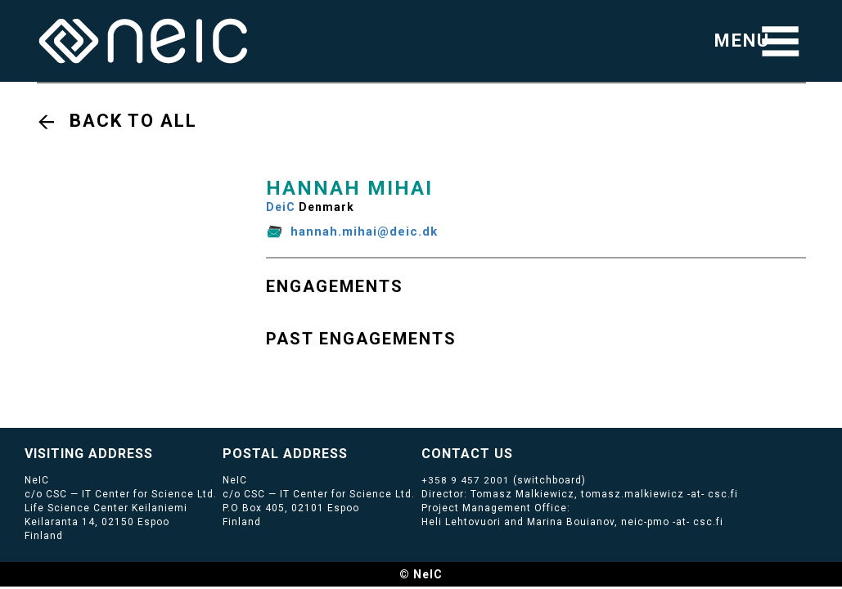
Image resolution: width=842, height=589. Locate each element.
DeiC (280, 207)
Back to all (133, 120)
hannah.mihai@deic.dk (364, 231)
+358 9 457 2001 (465, 480)
